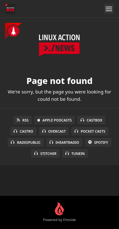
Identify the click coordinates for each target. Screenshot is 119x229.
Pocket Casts (90, 131)
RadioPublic (26, 142)
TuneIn (75, 153)
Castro (23, 131)
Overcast (54, 131)
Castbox (91, 120)
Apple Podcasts (54, 120)
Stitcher (45, 153)
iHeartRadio (64, 142)
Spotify (98, 142)
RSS (23, 120)
